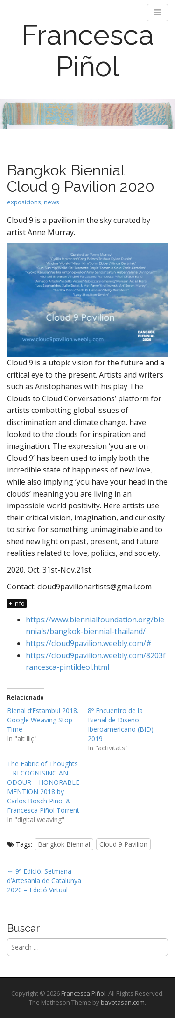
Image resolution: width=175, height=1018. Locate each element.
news (51, 202)
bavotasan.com (123, 1002)
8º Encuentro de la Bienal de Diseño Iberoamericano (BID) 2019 (121, 724)
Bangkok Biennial (64, 844)
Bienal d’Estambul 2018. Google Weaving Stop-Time (42, 720)
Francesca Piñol (87, 51)
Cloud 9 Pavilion (123, 844)
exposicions (24, 202)
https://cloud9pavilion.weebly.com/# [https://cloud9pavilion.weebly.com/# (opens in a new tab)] (89, 643)
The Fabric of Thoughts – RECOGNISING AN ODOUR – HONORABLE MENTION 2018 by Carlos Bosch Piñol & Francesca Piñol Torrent (43, 787)
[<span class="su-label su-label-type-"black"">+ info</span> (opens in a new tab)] (17, 603)
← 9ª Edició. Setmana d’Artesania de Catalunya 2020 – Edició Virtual (44, 880)
